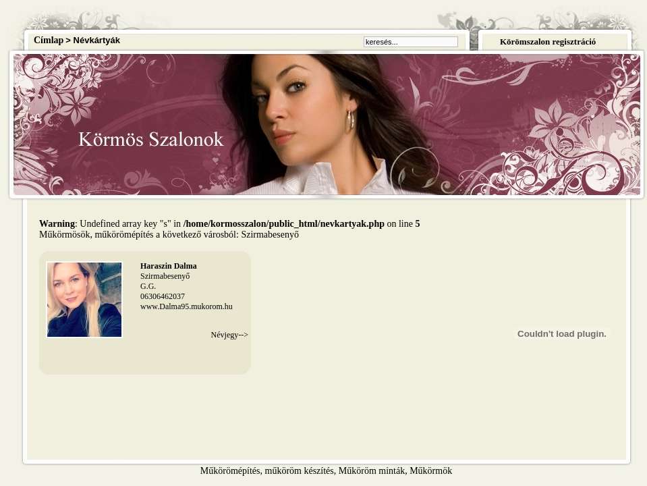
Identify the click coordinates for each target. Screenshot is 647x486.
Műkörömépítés (230, 471)
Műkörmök (431, 471)
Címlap (48, 40)
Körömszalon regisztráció (548, 41)
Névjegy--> (229, 335)
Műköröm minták (372, 471)
